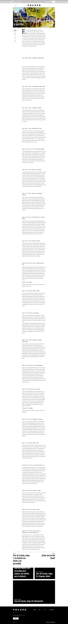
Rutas (39, 609)
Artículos (34, 609)
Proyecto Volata (51, 609)
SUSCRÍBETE (15, 618)
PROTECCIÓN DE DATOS (52, 622)
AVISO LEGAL (47, 622)
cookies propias (18, 1)
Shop (44, 609)
